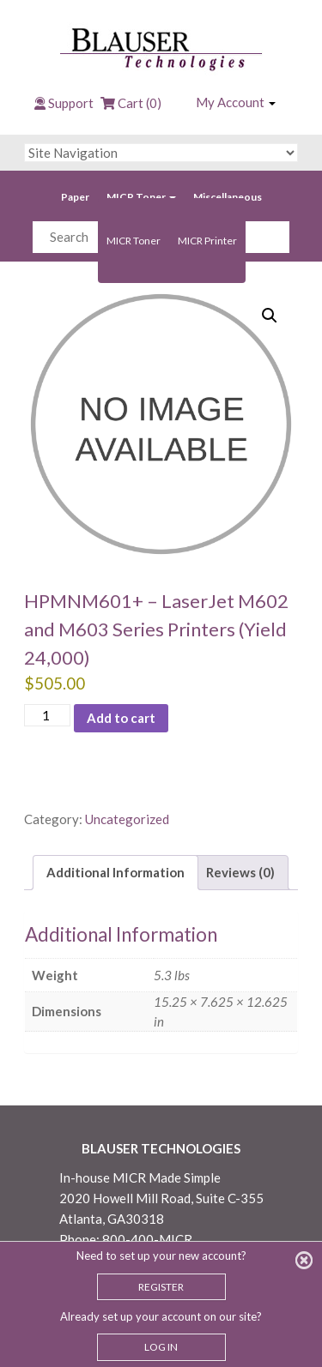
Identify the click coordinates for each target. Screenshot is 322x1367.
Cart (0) (130, 103)
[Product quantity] (47, 715)
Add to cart (121, 718)
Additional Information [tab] (115, 872)
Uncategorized (127, 819)
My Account (236, 102)
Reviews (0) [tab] (240, 872)
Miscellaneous (227, 196)
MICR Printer (207, 240)
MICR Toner (141, 196)
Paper (75, 196)
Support (71, 103)
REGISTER (161, 1286)
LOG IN (161, 1346)
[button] (269, 315)
